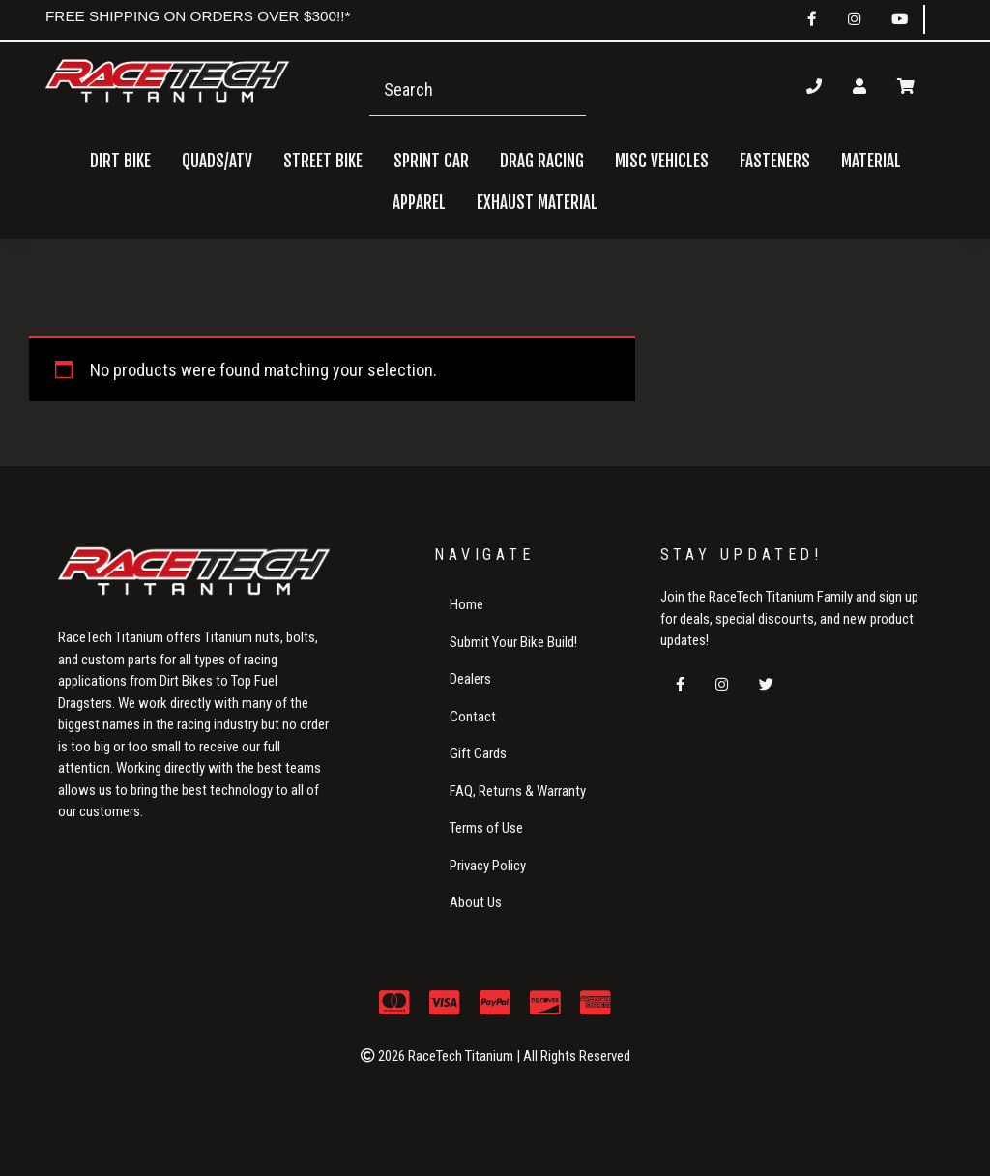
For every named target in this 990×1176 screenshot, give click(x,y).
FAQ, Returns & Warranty (518, 791)
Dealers (470, 679)
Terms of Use (486, 828)
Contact (473, 716)
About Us (476, 902)
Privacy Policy (488, 865)
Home (466, 604)
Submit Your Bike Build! (513, 642)
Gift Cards (478, 753)
